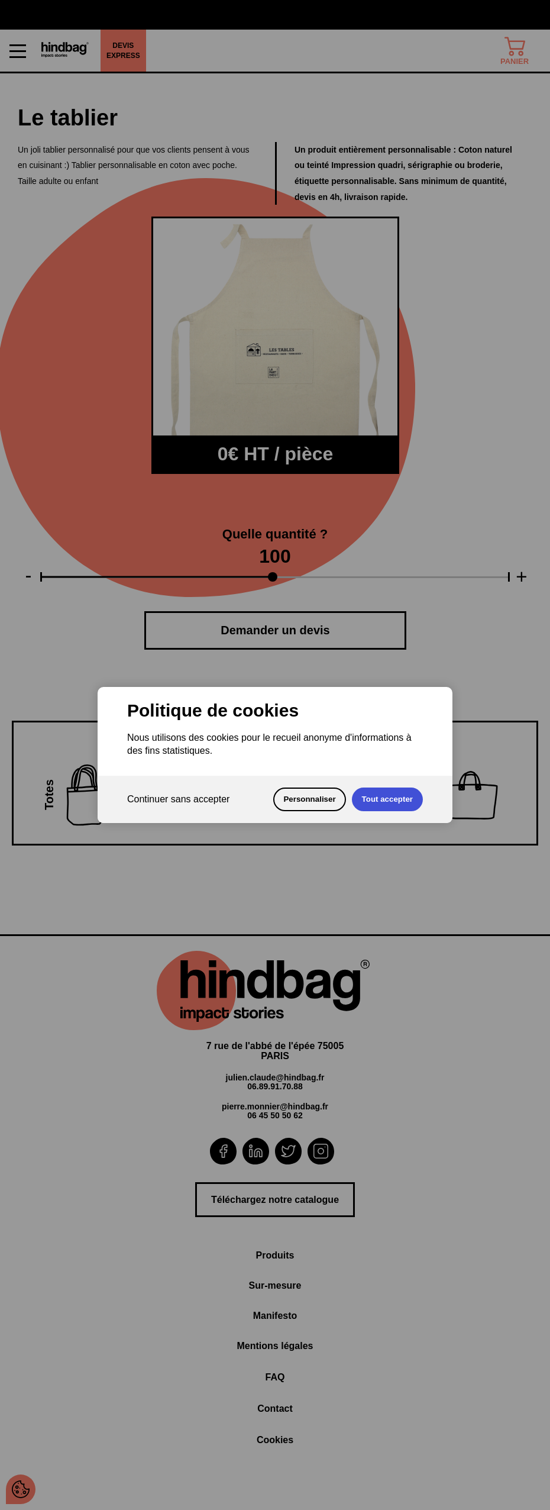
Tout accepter (387, 799)
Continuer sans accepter (178, 799)
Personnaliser (309, 799)
